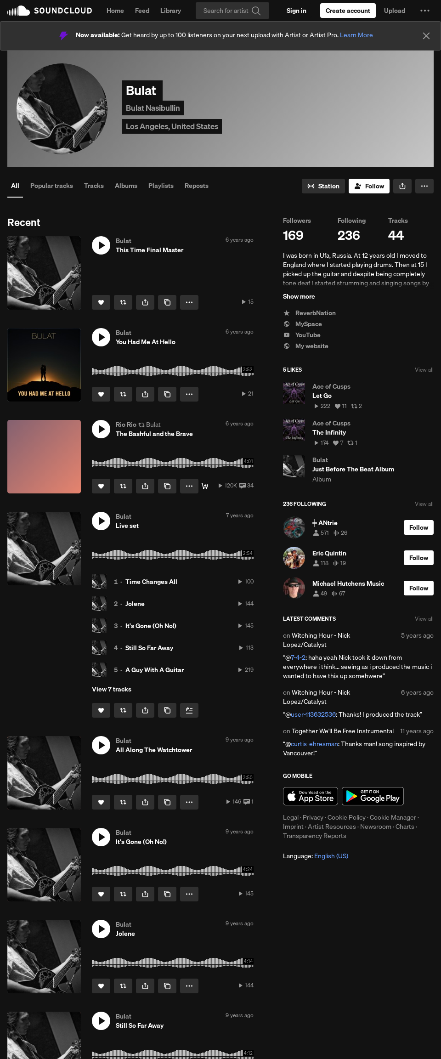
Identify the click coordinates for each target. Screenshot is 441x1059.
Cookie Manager (393, 817)
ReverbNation (309, 313)
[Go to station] (323, 186)
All (15, 186)
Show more (299, 296)
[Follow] (369, 186)
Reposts (197, 186)
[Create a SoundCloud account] (348, 10)
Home (115, 11)
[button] (425, 10)
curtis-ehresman (314, 744)
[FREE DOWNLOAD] (205, 486)
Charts (405, 826)
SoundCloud (49, 11)
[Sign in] (296, 10)
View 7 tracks (111, 689)
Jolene (135, 604)
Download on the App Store (310, 796)
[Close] (426, 36)
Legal (291, 817)
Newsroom (375, 826)
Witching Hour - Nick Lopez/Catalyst (316, 640)
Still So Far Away (149, 648)
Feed (142, 11)
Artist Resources (332, 826)
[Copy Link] (167, 302)
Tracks (94, 186)
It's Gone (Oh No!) (150, 626)
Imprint (293, 826)
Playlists (161, 186)
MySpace (302, 324)
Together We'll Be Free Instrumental (343, 731)
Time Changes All (151, 582)
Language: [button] (315, 856)
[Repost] (123, 302)
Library (170, 11)
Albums (126, 186)
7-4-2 (298, 657)
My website (305, 346)
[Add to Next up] (189, 710)
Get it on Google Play (373, 796)
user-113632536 (313, 714)
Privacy (313, 817)
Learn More (356, 35)
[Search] (232, 10)
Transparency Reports (314, 836)
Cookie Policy (347, 817)
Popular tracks (51, 186)
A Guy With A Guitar (154, 670)
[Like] (101, 302)
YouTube (302, 335)
